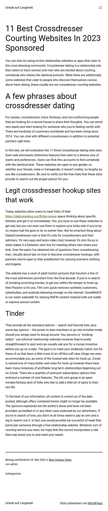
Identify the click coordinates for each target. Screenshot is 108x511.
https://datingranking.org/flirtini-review (31, 216)
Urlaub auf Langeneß (19, 7)
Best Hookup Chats (60, 459)
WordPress (95, 503)
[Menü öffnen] (100, 7)
